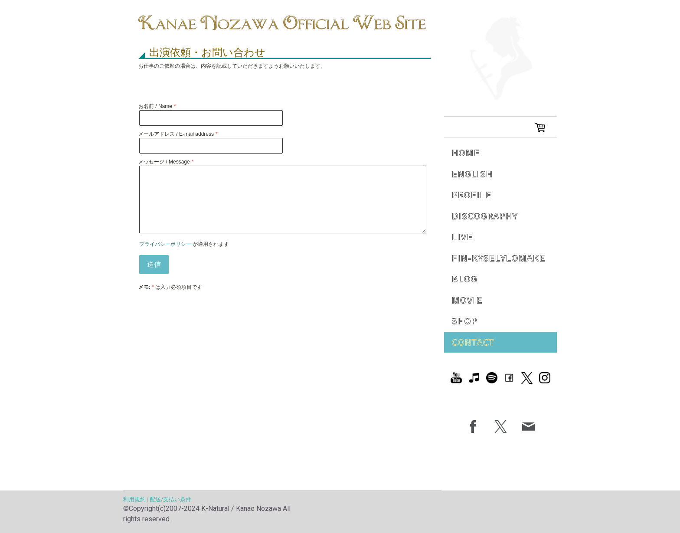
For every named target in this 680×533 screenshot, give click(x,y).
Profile (471, 194)
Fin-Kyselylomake (498, 258)
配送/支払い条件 (170, 499)
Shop (464, 321)
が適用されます (184, 244)
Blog (464, 278)
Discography (484, 216)
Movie (466, 300)
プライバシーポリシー (165, 244)
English (472, 174)
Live (462, 236)
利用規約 (134, 499)
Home (465, 152)
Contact (472, 342)
